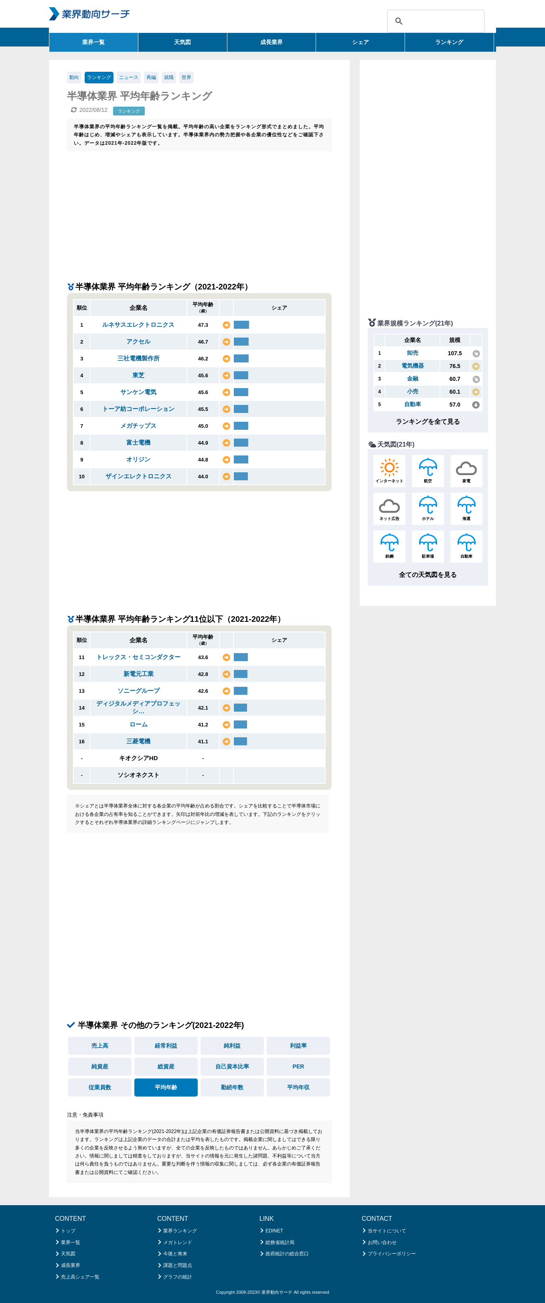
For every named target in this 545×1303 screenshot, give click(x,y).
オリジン (138, 459)
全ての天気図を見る (428, 574)
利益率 (298, 1045)
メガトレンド (177, 1242)
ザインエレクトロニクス (138, 476)
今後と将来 (175, 1253)
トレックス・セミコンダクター (138, 657)
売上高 (99, 1045)
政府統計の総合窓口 (287, 1253)
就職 (169, 77)
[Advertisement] (199, 211)
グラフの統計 (177, 1277)
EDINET (274, 1231)
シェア (360, 42)
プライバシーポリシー (392, 1253)
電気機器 (412, 365)
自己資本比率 (232, 1066)
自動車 (412, 404)
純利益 (232, 1045)
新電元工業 (139, 673)
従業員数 (100, 1087)
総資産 (166, 1066)
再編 (151, 77)
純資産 (99, 1066)
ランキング (449, 42)
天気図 (182, 42)
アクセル (138, 341)
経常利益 (166, 1045)
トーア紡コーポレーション (138, 408)
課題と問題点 (177, 1265)
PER (298, 1066)
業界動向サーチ (276, 1292)
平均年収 (298, 1087)
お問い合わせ (382, 1242)
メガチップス (138, 425)
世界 (186, 77)
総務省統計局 (279, 1242)
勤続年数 (232, 1087)
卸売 (412, 353)
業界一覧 (93, 42)
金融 (412, 378)
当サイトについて (387, 1231)
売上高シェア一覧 (80, 1277)
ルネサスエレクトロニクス (138, 324)
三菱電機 (138, 741)
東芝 (138, 375)
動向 (74, 77)
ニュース (128, 77)
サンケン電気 (138, 391)
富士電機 (138, 442)
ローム (139, 724)
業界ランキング (180, 1231)
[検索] (434, 21)
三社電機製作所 (139, 358)
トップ (68, 1231)
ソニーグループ (139, 690)
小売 (412, 391)
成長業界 (271, 42)
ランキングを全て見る (428, 421)
